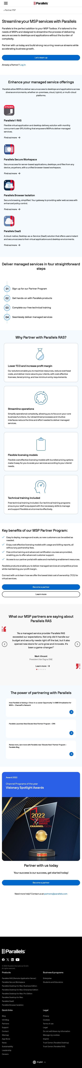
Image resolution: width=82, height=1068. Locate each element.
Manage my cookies (51, 1035)
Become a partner (41, 587)
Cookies (46, 1020)
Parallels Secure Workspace (13, 982)
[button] (41, 1062)
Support (5, 1027)
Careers (5, 1054)
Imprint (46, 1039)
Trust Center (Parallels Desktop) (56, 1043)
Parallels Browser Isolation (12, 1005)
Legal (45, 1027)
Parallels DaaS (8, 1001)
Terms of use (48, 1024)
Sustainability (7, 1047)
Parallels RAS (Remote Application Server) (19, 978)
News (4, 1043)
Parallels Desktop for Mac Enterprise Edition (20, 990)
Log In (23, 65)
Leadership (6, 1050)
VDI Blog (5, 1020)
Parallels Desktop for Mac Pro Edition (17, 994)
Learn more (41, 594)
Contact (5, 1031)
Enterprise (47, 978)
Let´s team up (41, 58)
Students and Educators (53, 982)
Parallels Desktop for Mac (12, 997)
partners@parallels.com (55, 894)
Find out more (10, 138)
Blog (4, 1016)
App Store (6, 1039)
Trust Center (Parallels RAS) (54, 1047)
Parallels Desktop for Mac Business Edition (19, 986)
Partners (5, 1024)
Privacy (46, 1016)
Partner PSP (9, 11)
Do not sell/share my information (56, 1031)
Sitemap (5, 1035)
